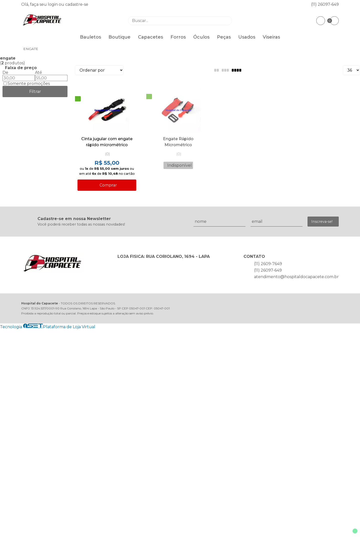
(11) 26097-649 (325, 4)
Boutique (119, 37)
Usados (246, 37)
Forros (178, 37)
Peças (224, 37)
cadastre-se (76, 4)
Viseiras (271, 37)
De (5, 72)
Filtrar (35, 91)
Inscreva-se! (321, 221)
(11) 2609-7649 (268, 263)
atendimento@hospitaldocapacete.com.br (296, 276)
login (53, 4)
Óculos (201, 37)
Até (38, 72)
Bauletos (90, 37)
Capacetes (150, 37)
